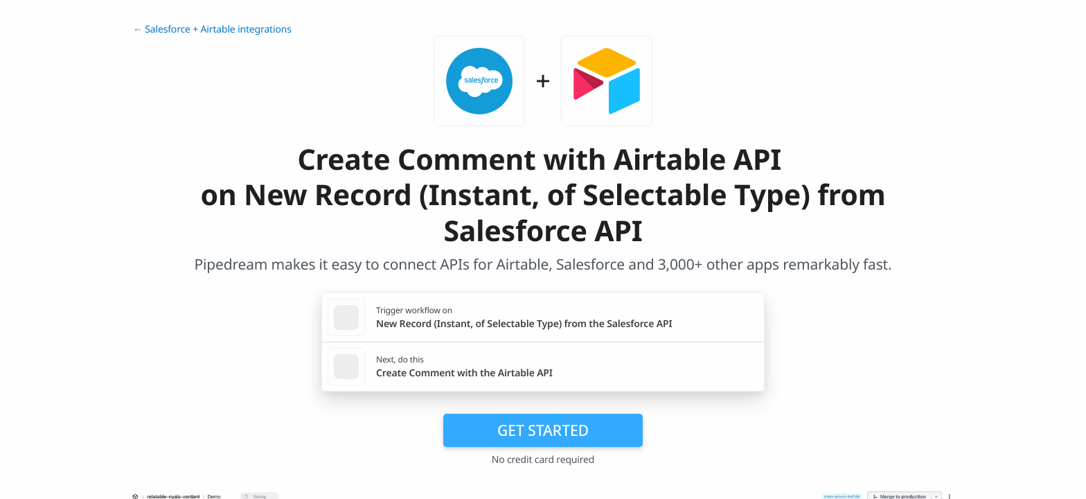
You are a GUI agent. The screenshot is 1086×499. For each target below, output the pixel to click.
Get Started (543, 430)
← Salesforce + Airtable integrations (212, 29)
